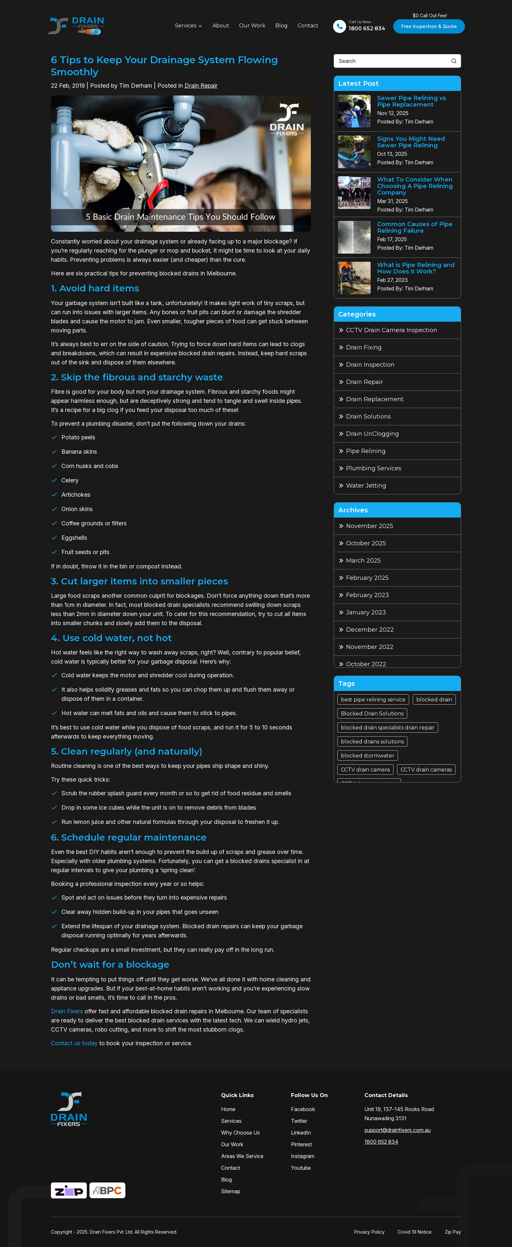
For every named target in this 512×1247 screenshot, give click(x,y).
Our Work (252, 25)
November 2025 (369, 526)
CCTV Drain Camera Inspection (391, 330)
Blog (281, 25)
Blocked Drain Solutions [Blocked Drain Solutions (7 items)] (372, 714)
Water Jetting (366, 485)
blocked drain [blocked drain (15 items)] (434, 700)
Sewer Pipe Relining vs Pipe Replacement (411, 101)
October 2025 (366, 543)
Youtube (301, 1168)
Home (228, 1109)
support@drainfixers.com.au (397, 1130)
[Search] (454, 61)
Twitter (299, 1121)
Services (185, 25)
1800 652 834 (381, 1141)
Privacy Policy (369, 1232)
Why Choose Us (240, 1132)
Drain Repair (200, 85)
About (221, 25)
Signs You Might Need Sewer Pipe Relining (411, 142)
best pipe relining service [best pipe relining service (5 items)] (373, 700)
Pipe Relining (366, 451)
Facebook (303, 1109)
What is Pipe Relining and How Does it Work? (416, 268)
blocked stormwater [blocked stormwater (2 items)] (367, 756)
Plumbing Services (373, 468)
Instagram (302, 1156)
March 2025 (363, 560)
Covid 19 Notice (415, 1232)
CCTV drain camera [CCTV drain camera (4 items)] (365, 770)
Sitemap (230, 1191)
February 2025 (367, 577)
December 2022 (370, 629)
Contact (307, 25)
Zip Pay (453, 1232)
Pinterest (301, 1144)
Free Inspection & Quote (429, 26)
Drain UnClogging (372, 433)
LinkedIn (301, 1132)
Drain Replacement (375, 399)
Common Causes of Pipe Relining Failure (415, 227)
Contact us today (74, 1043)
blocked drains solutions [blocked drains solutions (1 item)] (372, 742)
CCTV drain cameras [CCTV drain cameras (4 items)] (426, 770)
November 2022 (369, 647)
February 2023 (367, 595)
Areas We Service (242, 1156)
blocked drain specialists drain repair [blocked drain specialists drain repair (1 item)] (388, 728)
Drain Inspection (370, 364)
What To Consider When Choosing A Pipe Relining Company (415, 186)
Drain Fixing (364, 347)
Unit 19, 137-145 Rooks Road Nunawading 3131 (399, 1114)
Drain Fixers (67, 1011)
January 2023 (366, 612)
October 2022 (366, 664)
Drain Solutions (368, 416)
